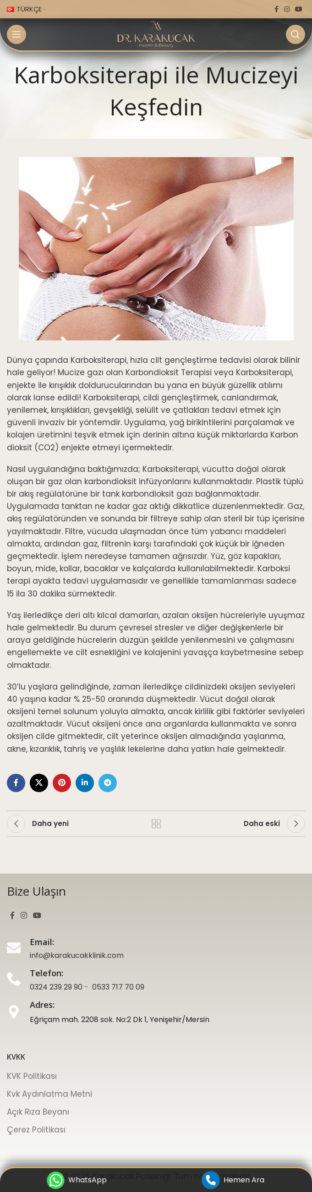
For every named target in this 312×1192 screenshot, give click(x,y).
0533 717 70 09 (118, 987)
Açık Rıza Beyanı (38, 1111)
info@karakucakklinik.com (77, 955)
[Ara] (295, 34)
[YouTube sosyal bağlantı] (298, 9)
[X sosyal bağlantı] (39, 783)
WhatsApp (77, 1180)
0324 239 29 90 (56, 987)
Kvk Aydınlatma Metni (49, 1093)
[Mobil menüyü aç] (16, 34)
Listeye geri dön (156, 824)
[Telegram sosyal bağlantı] (108, 783)
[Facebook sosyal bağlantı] (276, 9)
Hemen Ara (233, 1180)
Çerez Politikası (36, 1129)
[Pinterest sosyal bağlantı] (62, 783)
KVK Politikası (32, 1076)
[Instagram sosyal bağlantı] (286, 9)
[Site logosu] (156, 33)
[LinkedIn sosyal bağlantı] (85, 783)
